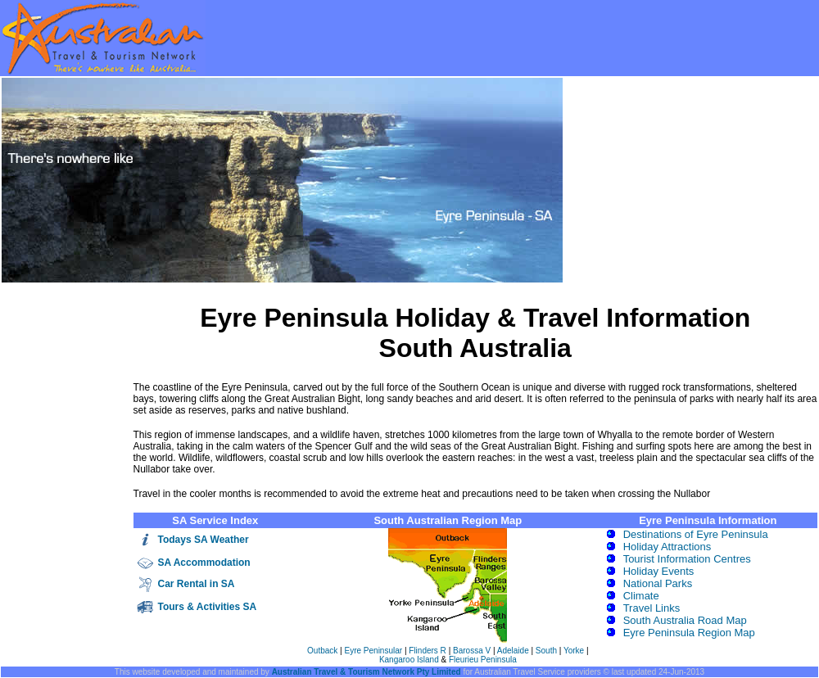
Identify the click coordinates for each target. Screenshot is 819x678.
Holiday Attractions (667, 546)
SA (166, 562)
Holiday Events (659, 571)
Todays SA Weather (203, 539)
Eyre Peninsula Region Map (689, 632)
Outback (322, 650)
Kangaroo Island (409, 659)
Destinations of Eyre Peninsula (695, 534)
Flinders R (428, 650)
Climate (641, 596)
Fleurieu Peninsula (483, 659)
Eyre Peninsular (375, 650)
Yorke (573, 650)
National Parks (658, 583)
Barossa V (472, 650)
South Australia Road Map (685, 620)
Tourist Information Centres (687, 559)
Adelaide (513, 650)
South (546, 650)
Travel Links (652, 608)
